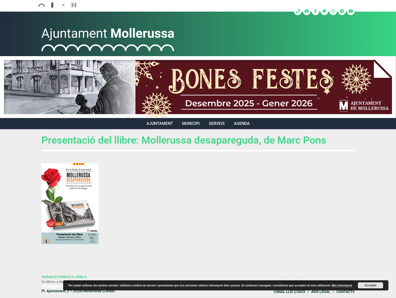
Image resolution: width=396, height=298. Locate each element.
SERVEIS (217, 123)
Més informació (342, 285)
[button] (198, 87)
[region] (198, 87)
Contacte (345, 292)
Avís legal (320, 292)
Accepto (370, 285)
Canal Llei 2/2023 (289, 292)
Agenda (242, 123)
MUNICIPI (191, 123)
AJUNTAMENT (159, 123)
